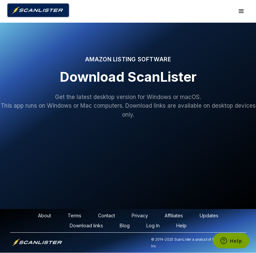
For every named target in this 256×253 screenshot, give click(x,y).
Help (181, 225)
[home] (86, 10)
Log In (153, 225)
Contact (106, 215)
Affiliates (174, 215)
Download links (86, 225)
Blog (125, 225)
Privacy (140, 215)
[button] (241, 11)
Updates (209, 215)
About (44, 215)
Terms (74, 215)
